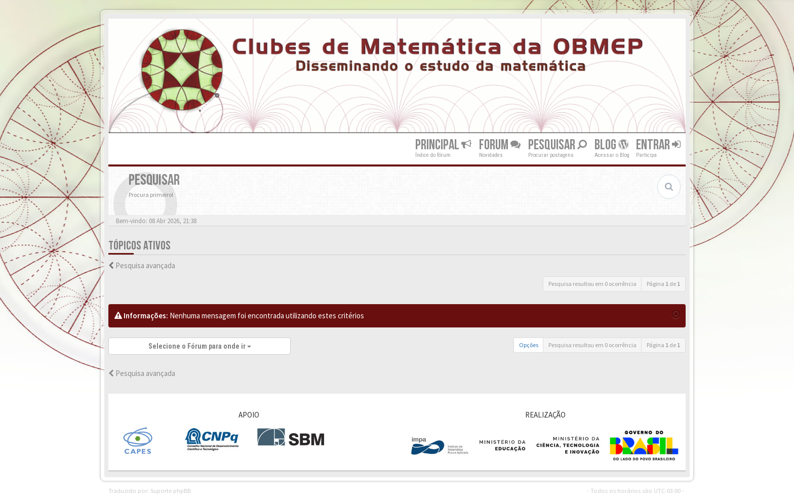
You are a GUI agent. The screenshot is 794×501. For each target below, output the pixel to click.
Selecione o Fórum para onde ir (199, 346)
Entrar (658, 145)
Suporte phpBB (170, 490)
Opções (528, 345)
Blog (611, 145)
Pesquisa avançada (145, 265)
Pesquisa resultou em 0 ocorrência (592, 283)
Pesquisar (557, 145)
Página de (663, 283)
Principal (443, 145)
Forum (500, 145)
